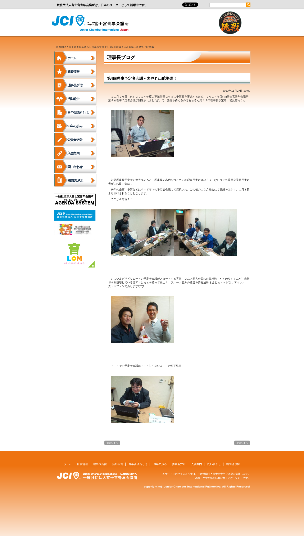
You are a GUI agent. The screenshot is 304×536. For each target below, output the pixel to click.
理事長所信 (74, 85)
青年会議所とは (78, 112)
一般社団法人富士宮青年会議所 (91, 23)
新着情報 (73, 71)
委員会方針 (74, 139)
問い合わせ (74, 167)
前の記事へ (112, 443)
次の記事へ (242, 443)
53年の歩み (74, 126)
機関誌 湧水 (75, 180)
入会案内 (73, 153)
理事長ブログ (99, 47)
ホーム (71, 58)
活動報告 (73, 99)
